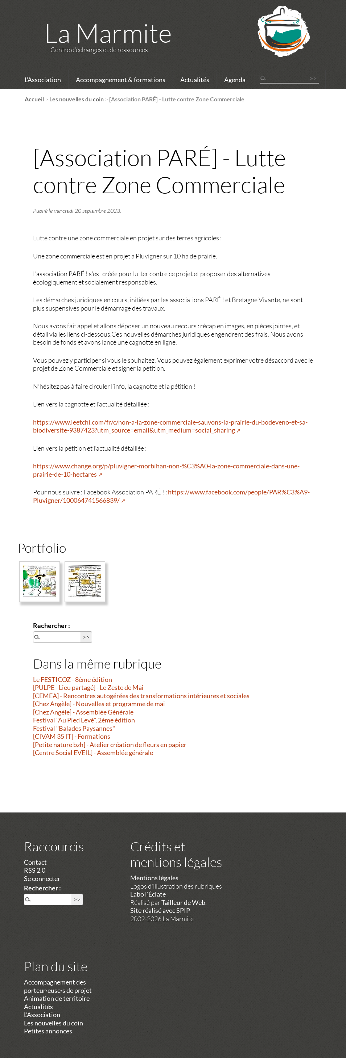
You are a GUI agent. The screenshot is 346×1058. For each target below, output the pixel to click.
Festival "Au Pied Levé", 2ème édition (84, 720)
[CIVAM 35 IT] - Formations (71, 736)
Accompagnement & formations (120, 80)
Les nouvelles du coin (76, 99)
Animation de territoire (57, 998)
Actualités (194, 80)
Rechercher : (51, 625)
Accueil (34, 99)
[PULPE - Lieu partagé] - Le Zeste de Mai (88, 687)
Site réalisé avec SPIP (160, 910)
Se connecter (42, 878)
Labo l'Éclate (148, 894)
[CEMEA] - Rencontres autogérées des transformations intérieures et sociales (141, 696)
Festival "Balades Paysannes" (74, 728)
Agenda (235, 80)
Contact (35, 862)
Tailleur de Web (183, 902)
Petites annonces (48, 1031)
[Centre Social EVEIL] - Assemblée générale (93, 752)
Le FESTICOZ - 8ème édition (72, 679)
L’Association (43, 80)
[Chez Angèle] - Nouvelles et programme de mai (99, 704)
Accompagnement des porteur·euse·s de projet (58, 986)
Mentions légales (154, 878)
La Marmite (108, 33)
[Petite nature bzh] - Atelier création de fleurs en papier (109, 745)
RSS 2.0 (34, 870)
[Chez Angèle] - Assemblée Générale (83, 712)
